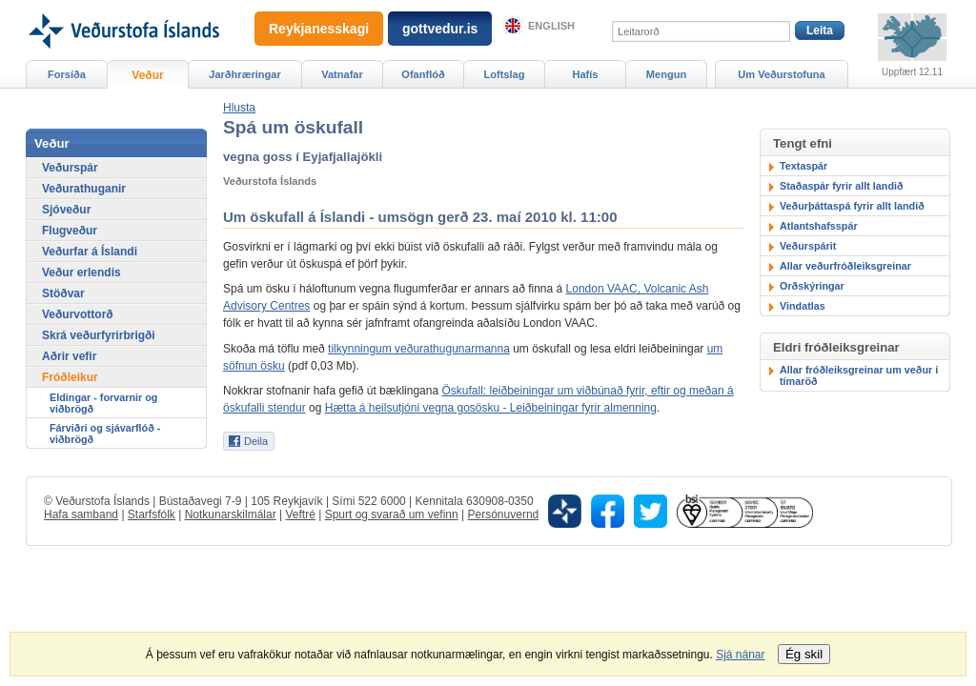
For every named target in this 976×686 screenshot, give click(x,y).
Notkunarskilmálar (230, 514)
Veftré (300, 514)
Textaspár (803, 166)
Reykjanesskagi (319, 28)
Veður (147, 75)
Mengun (666, 74)
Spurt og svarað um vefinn (391, 514)
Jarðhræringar (244, 74)
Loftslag (504, 74)
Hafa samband (81, 514)
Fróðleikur (70, 377)
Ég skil (804, 654)
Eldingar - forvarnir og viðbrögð (103, 403)
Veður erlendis (81, 272)
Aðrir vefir (69, 356)
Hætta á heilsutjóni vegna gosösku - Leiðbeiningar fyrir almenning (491, 407)
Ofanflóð (422, 74)
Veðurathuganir (84, 188)
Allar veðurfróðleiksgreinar (845, 266)
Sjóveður (66, 209)
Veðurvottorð (77, 314)
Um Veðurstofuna (781, 74)
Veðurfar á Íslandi (89, 251)
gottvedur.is (440, 28)
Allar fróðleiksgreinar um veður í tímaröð (859, 375)
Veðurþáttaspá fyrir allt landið (852, 206)
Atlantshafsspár (819, 226)
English (551, 25)
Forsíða (67, 74)
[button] (239, 107)
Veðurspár (70, 167)
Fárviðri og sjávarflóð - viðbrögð (105, 433)
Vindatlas (802, 306)
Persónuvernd (503, 514)
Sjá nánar (740, 654)
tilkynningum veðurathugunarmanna (419, 348)
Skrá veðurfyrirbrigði (98, 335)
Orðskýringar (812, 286)
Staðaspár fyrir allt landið (842, 186)
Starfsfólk (151, 514)
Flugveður (69, 230)
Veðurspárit (808, 246)
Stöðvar (63, 293)
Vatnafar (342, 74)
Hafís (586, 74)
